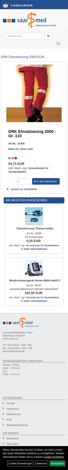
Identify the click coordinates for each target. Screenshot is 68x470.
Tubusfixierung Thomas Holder (35, 228)
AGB (9, 419)
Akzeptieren (57, 463)
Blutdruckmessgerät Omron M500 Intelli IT (34, 280)
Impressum (12, 408)
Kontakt (10, 403)
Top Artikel (12, 443)
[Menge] (23, 181)
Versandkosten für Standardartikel (42, 245)
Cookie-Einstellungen (20, 463)
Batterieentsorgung (17, 425)
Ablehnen (41, 463)
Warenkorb (12, 438)
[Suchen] (48, 36)
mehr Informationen (34, 249)
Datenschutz (13, 414)
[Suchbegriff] (25, 36)
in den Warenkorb (47, 181)
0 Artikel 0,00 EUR (21, 5)
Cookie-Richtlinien (54, 457)
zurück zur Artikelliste (22, 189)
